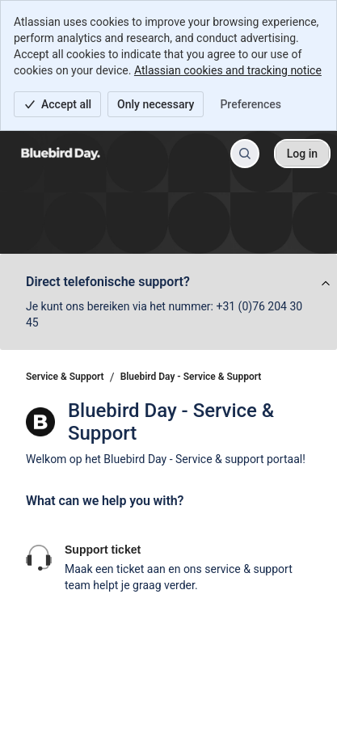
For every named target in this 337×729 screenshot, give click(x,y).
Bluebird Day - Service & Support (191, 376)
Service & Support (65, 376)
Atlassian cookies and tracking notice (228, 70)
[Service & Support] (60, 154)
